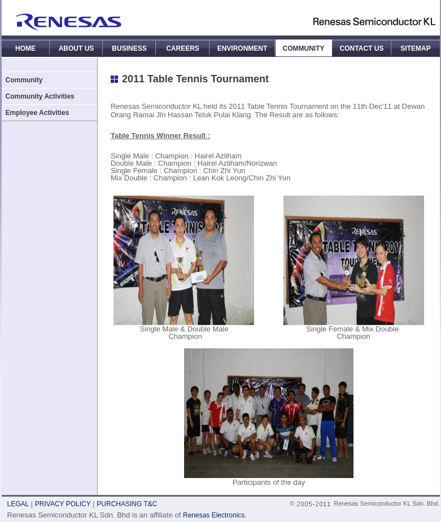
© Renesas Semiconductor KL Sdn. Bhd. (365, 503)
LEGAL (18, 504)
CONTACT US (362, 48)
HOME (25, 48)
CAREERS (182, 48)
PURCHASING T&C (127, 504)
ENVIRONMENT (242, 48)
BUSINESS (129, 48)
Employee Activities (37, 113)
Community (24, 80)
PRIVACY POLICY (63, 504)
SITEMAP (415, 48)
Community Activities (40, 96)
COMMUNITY (304, 48)
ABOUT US (76, 48)
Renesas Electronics (213, 515)
